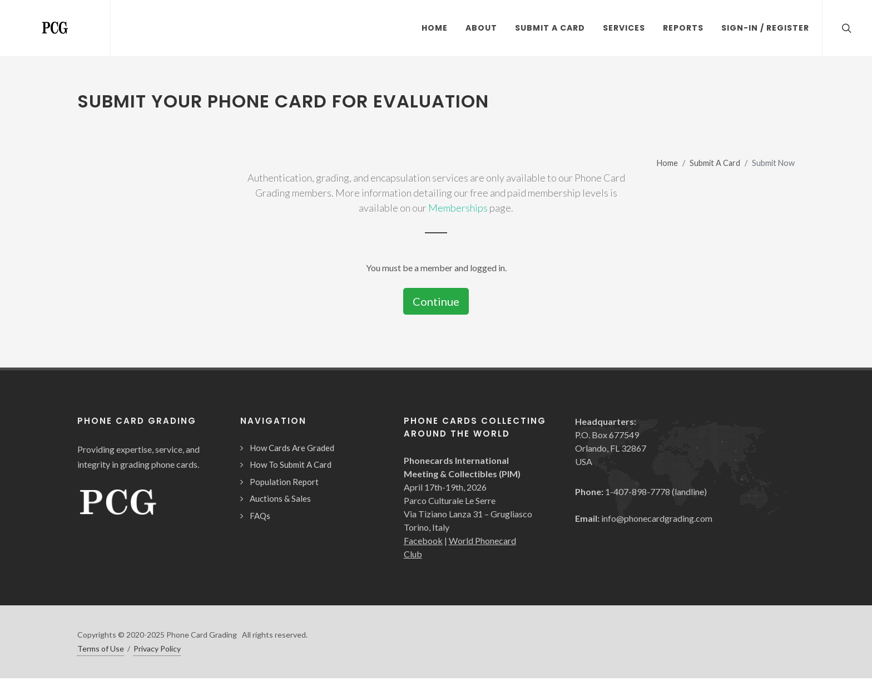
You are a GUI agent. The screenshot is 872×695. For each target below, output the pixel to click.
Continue (436, 301)
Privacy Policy (157, 648)
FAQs (260, 516)
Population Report (284, 482)
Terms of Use (100, 648)
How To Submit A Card (290, 464)
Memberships (458, 208)
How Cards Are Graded (292, 448)
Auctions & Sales (280, 498)
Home (667, 163)
